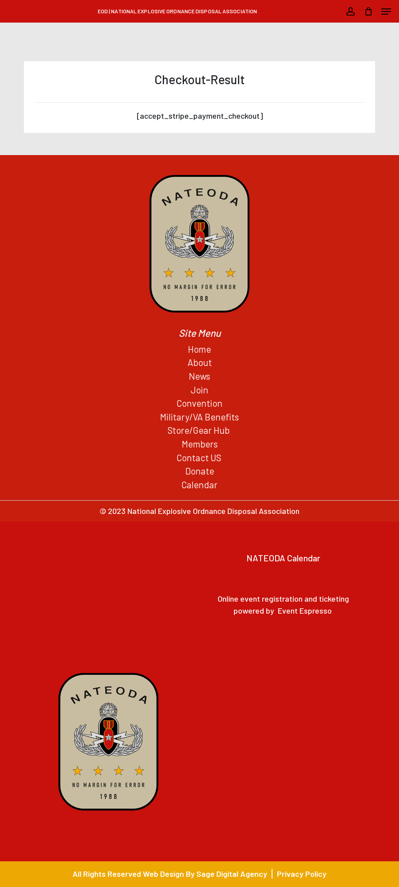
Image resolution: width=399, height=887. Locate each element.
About (200, 362)
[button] (386, 11)
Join (199, 389)
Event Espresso (305, 610)
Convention (199, 402)
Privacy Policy (301, 874)
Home (199, 348)
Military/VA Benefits (199, 416)
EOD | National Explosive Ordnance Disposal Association (177, 11)
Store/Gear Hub (199, 430)
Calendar (199, 484)
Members (200, 443)
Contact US (199, 457)
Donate (199, 470)
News (199, 375)
